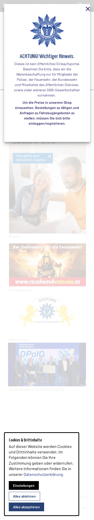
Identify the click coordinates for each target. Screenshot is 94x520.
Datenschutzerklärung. (44, 474)
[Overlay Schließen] (85, 9)
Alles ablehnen (24, 496)
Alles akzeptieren (26, 507)
